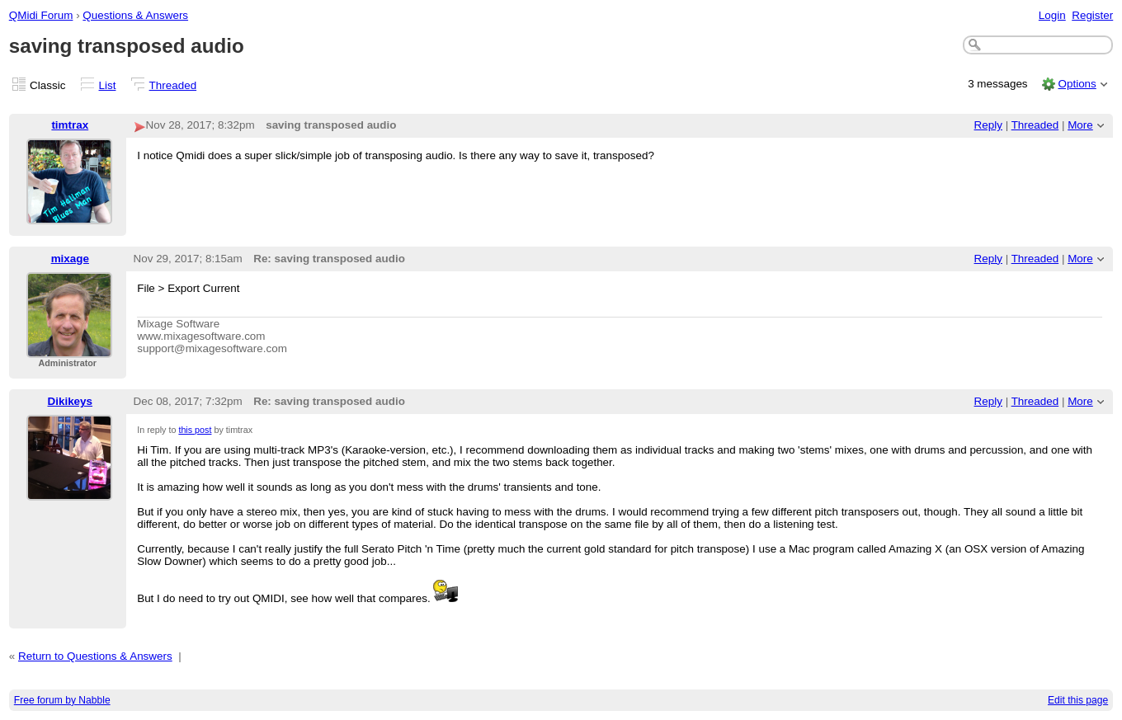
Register (1092, 15)
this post (194, 430)
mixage (70, 258)
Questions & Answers (135, 15)
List (107, 85)
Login (1052, 15)
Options (1077, 84)
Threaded (173, 85)
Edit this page (1078, 700)
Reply (988, 125)
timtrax (69, 125)
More (1080, 125)
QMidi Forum (41, 15)
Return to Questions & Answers (95, 656)
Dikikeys (70, 401)
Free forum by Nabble (62, 700)
